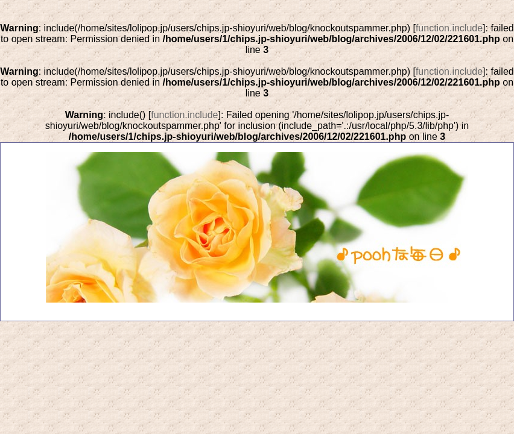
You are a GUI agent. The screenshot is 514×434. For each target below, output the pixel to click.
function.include (449, 28)
